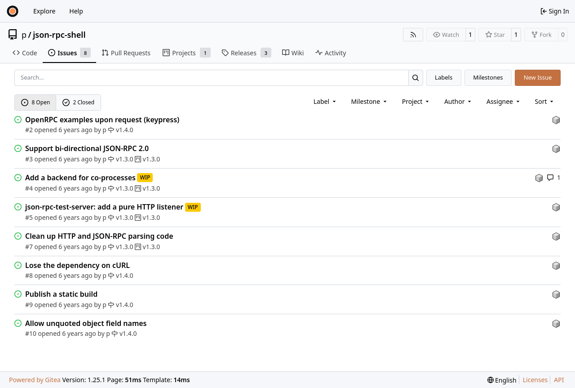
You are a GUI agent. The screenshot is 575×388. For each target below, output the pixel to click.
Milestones (488, 77)
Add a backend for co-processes (80, 177)
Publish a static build (61, 294)
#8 (29, 275)
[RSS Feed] (413, 34)
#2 (29, 129)
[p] (556, 119)
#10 (30, 333)
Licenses (535, 379)
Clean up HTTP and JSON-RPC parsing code (99, 236)
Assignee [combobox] (504, 101)
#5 (29, 217)
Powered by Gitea (35, 379)
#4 (29, 188)
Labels (443, 77)
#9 (29, 304)
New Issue (538, 77)
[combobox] (325, 101)
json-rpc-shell (59, 34)
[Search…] (415, 77)
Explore (44, 11)
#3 (29, 159)
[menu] (545, 101)
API (559, 379)
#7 (29, 246)
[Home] (12, 11)
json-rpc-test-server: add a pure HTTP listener (104, 206)
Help (76, 11)
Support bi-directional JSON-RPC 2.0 (87, 148)
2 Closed (78, 102)
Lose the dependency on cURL (77, 265)
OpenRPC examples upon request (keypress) (102, 119)
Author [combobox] (458, 101)
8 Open (35, 102)
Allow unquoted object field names (86, 323)
